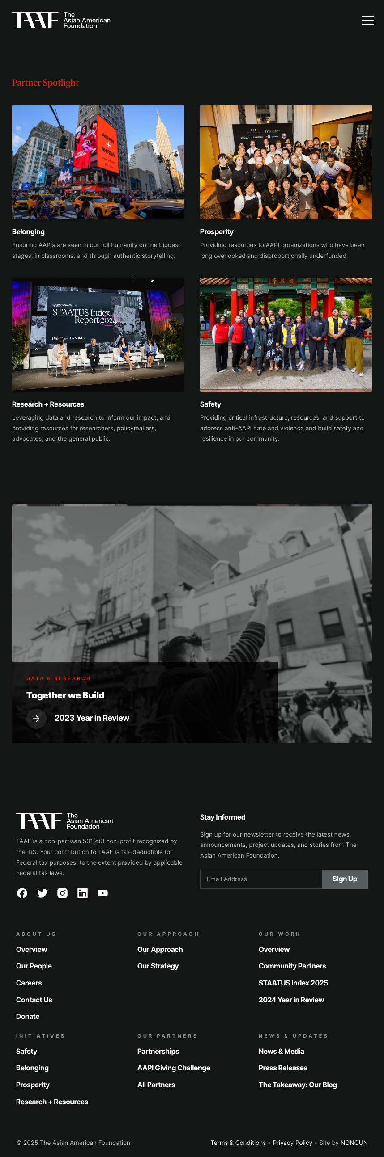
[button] (368, 20)
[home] (176, 20)
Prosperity (33, 1085)
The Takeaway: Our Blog (298, 1085)
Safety (26, 1051)
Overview (31, 949)
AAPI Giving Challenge (173, 1068)
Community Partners (292, 966)
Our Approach (160, 949)
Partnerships (158, 1051)
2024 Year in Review (291, 999)
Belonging (32, 1068)
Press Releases (283, 1068)
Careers (29, 983)
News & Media (281, 1051)
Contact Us (34, 999)
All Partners (156, 1085)
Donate (27, 1016)
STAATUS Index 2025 (293, 983)
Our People (34, 966)
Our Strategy (158, 966)
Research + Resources (52, 1102)
